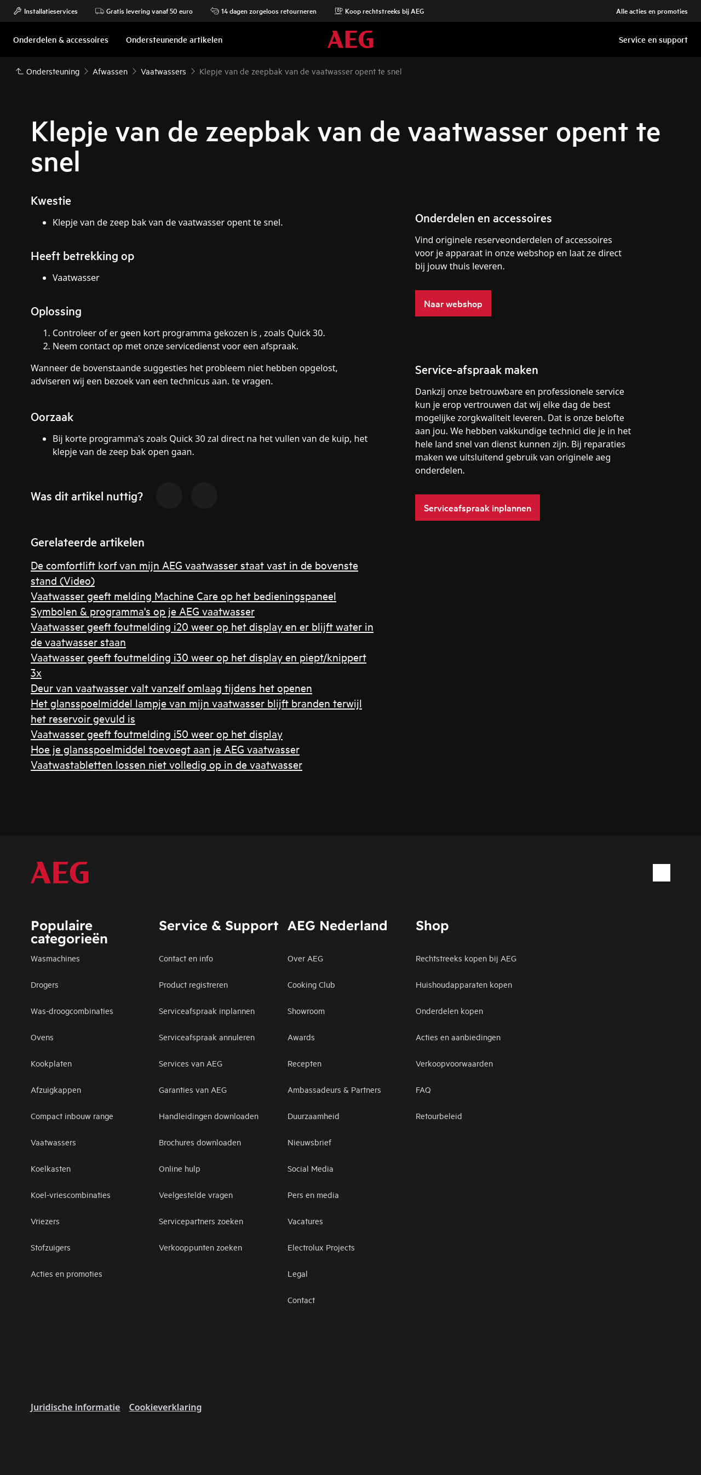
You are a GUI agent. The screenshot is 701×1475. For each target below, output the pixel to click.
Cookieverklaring (165, 1407)
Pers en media (313, 1194)
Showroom (306, 1010)
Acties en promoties (66, 1273)
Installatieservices (45, 11)
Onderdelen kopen (449, 1010)
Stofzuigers (51, 1247)
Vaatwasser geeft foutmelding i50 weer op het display (157, 733)
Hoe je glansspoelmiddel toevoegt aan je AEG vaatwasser (165, 749)
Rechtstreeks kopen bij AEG (466, 958)
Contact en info (186, 958)
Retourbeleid (439, 1115)
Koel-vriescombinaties (71, 1194)
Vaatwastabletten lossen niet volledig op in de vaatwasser (166, 764)
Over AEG (305, 958)
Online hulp (179, 1168)
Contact (301, 1299)
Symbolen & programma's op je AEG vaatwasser (143, 611)
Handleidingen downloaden (208, 1115)
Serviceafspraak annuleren (207, 1037)
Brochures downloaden (200, 1142)
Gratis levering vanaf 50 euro (144, 11)
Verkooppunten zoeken (200, 1247)
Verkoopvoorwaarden (454, 1063)
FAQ (423, 1089)
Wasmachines (55, 958)
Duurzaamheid (314, 1115)
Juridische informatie (75, 1407)
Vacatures (305, 1220)
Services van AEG (190, 1063)
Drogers (45, 984)
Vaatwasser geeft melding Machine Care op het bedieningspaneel (183, 595)
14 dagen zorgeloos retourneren (263, 11)
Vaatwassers (53, 1142)
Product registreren (193, 984)
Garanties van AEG (193, 1089)
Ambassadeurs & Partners (334, 1089)
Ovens (42, 1037)
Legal (298, 1273)
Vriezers (45, 1220)
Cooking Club (311, 984)
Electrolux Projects (321, 1247)
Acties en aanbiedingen (458, 1037)
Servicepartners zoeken (201, 1220)
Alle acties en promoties (646, 11)
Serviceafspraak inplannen (207, 1010)
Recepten (304, 1063)
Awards (301, 1037)
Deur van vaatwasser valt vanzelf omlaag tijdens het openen (171, 687)
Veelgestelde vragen (196, 1194)
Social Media (311, 1168)
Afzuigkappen (56, 1089)
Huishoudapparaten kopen (464, 984)
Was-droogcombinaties (72, 1010)
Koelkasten (51, 1168)
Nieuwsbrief (309, 1142)
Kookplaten (51, 1063)
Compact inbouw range (72, 1115)
